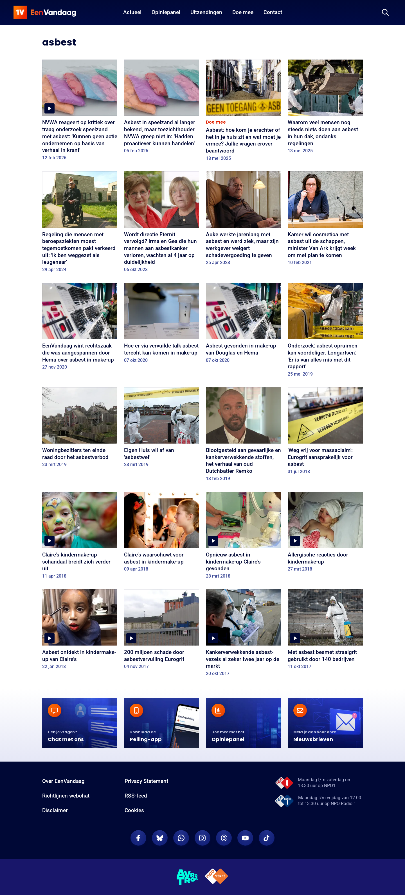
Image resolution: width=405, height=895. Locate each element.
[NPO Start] (216, 877)
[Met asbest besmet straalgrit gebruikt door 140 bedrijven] (325, 631)
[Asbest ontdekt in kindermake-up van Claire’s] (79, 631)
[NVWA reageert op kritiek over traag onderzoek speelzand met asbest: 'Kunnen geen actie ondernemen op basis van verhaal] (79, 112)
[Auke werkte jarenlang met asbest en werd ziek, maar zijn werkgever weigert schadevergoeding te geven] (243, 220)
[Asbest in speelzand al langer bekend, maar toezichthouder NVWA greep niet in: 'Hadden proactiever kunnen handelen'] (161, 108)
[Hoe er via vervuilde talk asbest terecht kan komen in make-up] (161, 325)
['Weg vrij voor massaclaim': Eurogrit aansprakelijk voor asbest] (325, 432)
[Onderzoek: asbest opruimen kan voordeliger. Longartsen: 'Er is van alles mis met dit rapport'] (325, 332)
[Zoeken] (385, 12)
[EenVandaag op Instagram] (202, 838)
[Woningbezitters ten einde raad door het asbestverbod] (79, 429)
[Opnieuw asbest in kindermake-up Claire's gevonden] (243, 537)
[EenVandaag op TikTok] (266, 838)
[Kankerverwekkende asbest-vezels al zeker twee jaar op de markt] (243, 634)
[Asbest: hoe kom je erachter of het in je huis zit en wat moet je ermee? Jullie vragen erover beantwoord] (243, 112)
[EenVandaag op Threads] (224, 838)
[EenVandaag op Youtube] (245, 838)
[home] (45, 12)
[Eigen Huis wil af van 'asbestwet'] (161, 429)
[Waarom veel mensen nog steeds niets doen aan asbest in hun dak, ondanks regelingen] (325, 108)
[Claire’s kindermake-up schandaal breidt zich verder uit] (79, 537)
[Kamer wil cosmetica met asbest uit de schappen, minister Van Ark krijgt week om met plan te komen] (325, 220)
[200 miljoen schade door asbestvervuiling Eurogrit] (161, 631)
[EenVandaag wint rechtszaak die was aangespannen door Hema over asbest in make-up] (79, 328)
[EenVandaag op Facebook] (138, 838)
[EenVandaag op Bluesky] (160, 838)
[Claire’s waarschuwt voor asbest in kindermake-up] (161, 534)
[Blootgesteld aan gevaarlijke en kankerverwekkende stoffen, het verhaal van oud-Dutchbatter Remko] (243, 436)
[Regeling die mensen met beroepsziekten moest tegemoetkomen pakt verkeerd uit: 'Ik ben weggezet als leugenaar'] (79, 223)
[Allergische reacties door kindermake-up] (325, 534)
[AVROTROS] (187, 877)
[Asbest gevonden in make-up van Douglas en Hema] (243, 325)
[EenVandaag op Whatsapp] (181, 838)
